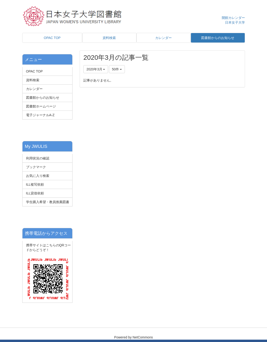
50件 (117, 69)
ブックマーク (36, 167)
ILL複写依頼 (35, 184)
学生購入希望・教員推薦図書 (47, 202)
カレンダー (34, 89)
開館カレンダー (233, 18)
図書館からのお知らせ (42, 97)
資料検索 (32, 80)
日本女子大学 (235, 22)
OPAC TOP (34, 71)
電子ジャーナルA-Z (40, 115)
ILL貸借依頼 (35, 193)
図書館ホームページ (41, 106)
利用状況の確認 (37, 158)
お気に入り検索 (37, 176)
